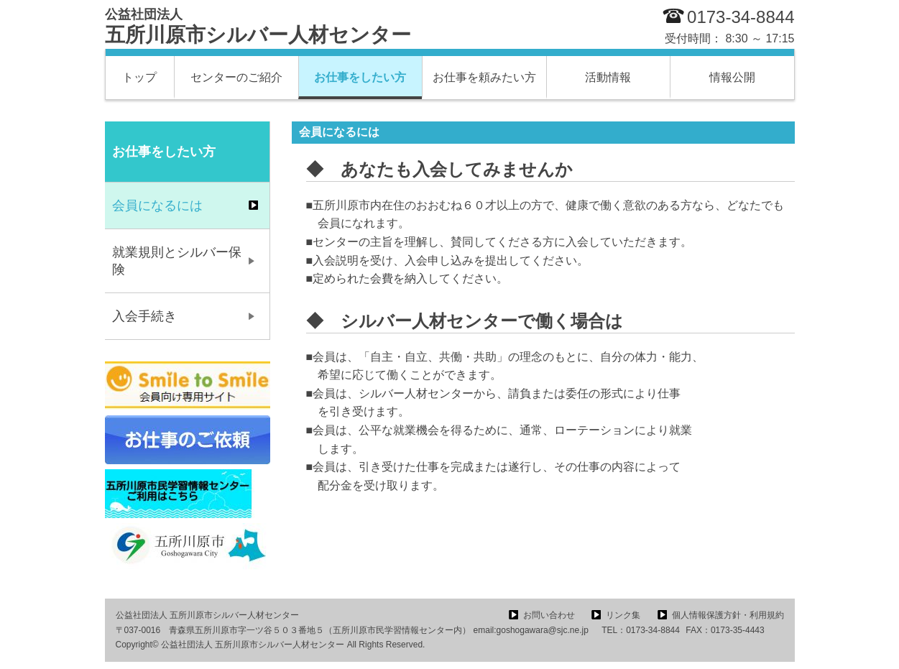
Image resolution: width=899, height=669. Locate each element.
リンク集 (623, 615)
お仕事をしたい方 (360, 77)
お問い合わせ (549, 615)
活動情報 (608, 77)
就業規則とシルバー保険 (176, 261)
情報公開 (732, 77)
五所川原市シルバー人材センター (258, 26)
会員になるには (157, 205)
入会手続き (144, 316)
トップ (139, 77)
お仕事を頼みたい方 (484, 77)
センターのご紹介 (236, 77)
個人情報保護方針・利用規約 (728, 615)
